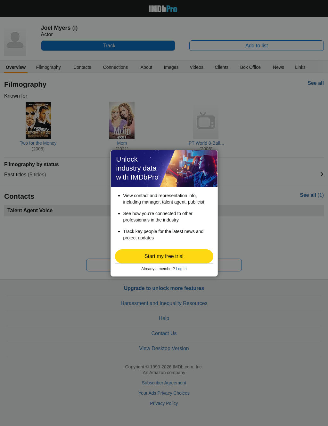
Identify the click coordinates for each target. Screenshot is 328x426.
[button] (164, 256)
